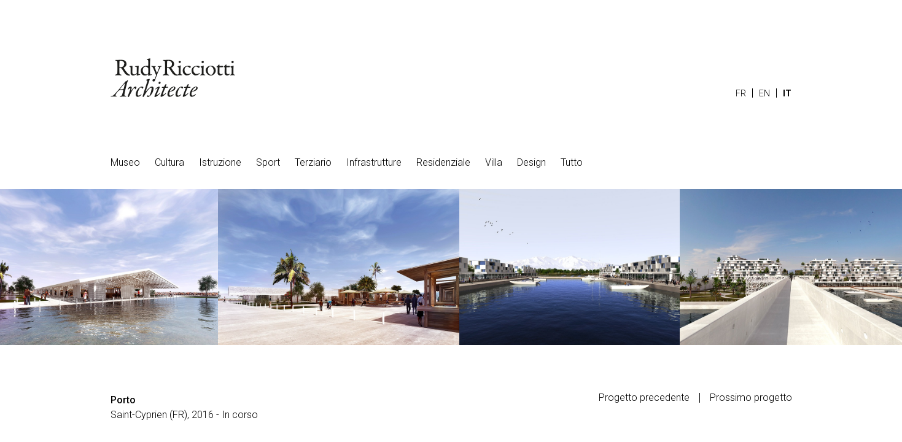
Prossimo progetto (751, 398)
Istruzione (220, 162)
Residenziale (443, 162)
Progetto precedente (644, 398)
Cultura (169, 162)
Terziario (313, 162)
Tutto (572, 162)
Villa (493, 162)
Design (531, 162)
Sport (268, 162)
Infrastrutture (374, 162)
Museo (125, 162)
